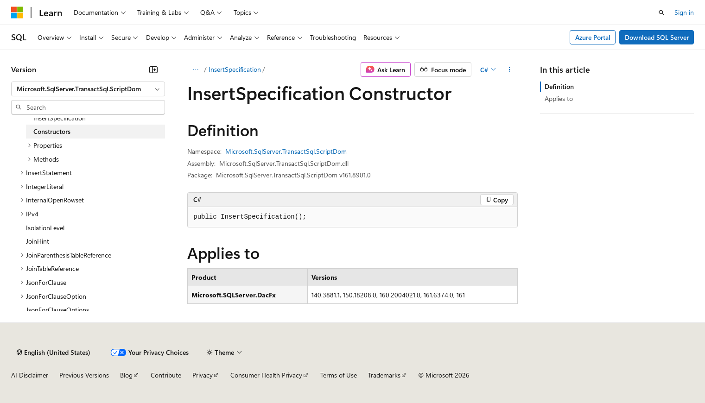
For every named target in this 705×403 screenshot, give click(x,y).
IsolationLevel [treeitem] (45, 227)
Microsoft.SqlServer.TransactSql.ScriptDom (286, 151)
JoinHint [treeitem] (37, 241)
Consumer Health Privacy (266, 375)
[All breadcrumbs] (195, 69)
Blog (126, 375)
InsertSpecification (235, 69)
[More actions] (510, 69)
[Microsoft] (17, 12)
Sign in (684, 12)
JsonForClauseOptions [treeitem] (57, 309)
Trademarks (384, 375)
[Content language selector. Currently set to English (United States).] (53, 352)
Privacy (202, 375)
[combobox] (88, 89)
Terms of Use (338, 375)
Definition (559, 86)
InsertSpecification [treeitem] (59, 117)
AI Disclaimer (29, 375)
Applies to (559, 98)
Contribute (166, 375)
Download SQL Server (657, 37)
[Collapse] (153, 69)
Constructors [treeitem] (51, 131)
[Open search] (661, 12)
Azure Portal (592, 37)
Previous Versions (84, 375)
